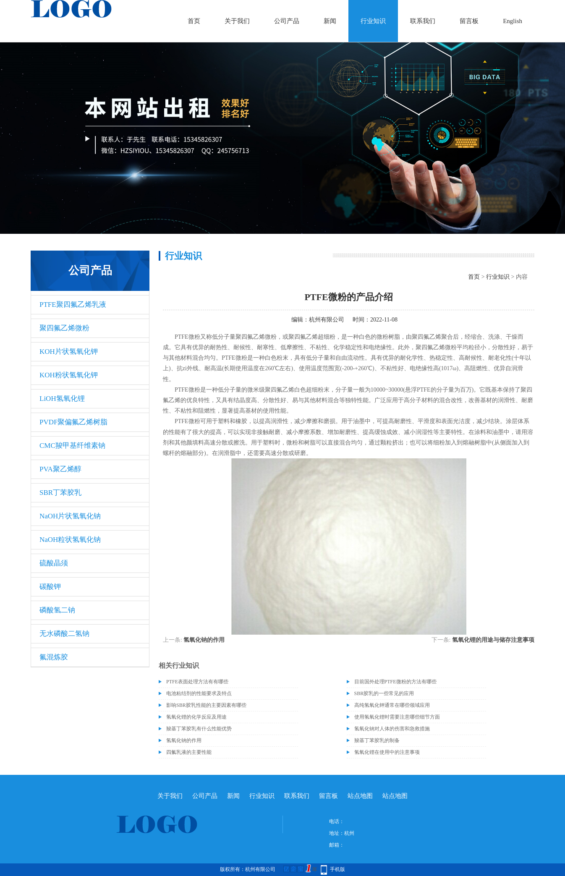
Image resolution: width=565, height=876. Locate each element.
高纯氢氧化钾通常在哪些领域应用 (392, 705)
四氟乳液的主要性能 (189, 752)
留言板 (469, 21)
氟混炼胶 (53, 657)
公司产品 (286, 21)
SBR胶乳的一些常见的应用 (384, 693)
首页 (194, 21)
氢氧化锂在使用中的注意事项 (387, 752)
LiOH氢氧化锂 (62, 399)
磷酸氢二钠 (57, 610)
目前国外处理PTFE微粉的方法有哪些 (395, 682)
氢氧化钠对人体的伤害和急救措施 (392, 729)
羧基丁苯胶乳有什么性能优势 (199, 729)
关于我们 (237, 21)
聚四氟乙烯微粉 (64, 328)
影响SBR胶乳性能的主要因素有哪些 (206, 705)
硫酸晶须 (53, 563)
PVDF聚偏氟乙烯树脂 (73, 422)
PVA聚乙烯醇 (60, 469)
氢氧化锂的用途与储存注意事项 (493, 640)
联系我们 (422, 21)
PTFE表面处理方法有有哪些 (197, 682)
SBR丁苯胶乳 (60, 493)
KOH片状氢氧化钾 (68, 352)
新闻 (330, 21)
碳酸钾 (50, 587)
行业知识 (373, 21)
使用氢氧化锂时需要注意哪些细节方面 (397, 717)
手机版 (337, 869)
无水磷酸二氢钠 (64, 634)
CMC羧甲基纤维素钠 (72, 446)
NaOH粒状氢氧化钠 (70, 540)
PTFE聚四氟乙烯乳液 (72, 305)
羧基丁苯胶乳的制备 (377, 740)
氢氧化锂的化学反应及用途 (196, 717)
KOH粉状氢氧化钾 (68, 375)
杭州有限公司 (326, 319)
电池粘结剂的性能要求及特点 (199, 693)
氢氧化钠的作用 (204, 640)
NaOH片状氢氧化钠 (70, 516)
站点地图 (360, 795)
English (512, 21)
